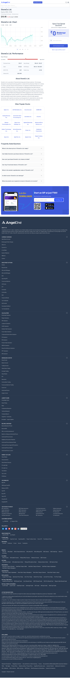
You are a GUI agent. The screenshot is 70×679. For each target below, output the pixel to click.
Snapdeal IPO (4, 501)
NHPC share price (22, 510)
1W (20, 49)
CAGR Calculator (5, 326)
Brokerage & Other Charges (7, 241)
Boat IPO (3, 493)
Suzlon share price (5, 510)
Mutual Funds (4, 267)
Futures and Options (6, 281)
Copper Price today (6, 576)
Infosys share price (57, 510)
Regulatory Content (17, 663)
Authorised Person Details (7, 447)
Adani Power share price (41, 510)
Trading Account (5, 365)
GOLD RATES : (5, 564)
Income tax (4, 387)
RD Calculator (4, 339)
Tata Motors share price (7, 513)
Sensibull (4, 543)
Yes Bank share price (6, 515)
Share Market (4, 373)
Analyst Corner (5, 393)
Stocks (3, 264)
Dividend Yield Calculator (7, 328)
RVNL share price (22, 511)
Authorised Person (5, 390)
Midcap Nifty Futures (25, 557)
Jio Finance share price (58, 513)
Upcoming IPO (5, 278)
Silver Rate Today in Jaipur (53, 572)
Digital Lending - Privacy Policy (25, 666)
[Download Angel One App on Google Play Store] (49, 204)
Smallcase (10, 543)
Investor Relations (5, 252)
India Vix (60, 551)
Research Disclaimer (6, 663)
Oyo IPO (3, 490)
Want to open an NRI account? (58, 49)
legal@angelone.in (37, 657)
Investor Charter (50, 666)
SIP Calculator (5, 320)
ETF (2, 286)
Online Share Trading (6, 368)
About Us (4, 244)
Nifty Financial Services (19, 551)
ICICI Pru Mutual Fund (48, 581)
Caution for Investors (50, 668)
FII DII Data (4, 476)
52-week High (4, 465)
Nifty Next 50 (29, 551)
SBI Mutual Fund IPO (6, 485)
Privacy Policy (14, 666)
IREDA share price (5, 511)
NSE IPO (3, 482)
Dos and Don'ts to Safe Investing (30, 663)
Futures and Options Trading (8, 384)
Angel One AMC (5, 534)
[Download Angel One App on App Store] (49, 207)
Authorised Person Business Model (9, 442)
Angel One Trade (13, 539)
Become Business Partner (7, 425)
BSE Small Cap (53, 551)
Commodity (4, 292)
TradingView (24, 543)
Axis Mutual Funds (27, 581)
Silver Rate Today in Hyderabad (9, 572)
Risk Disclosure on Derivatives (38, 668)
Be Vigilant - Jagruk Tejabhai (8, 419)
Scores (40, 663)
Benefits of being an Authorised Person (10, 434)
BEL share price (39, 515)
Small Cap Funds (20, 585)
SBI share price (22, 513)
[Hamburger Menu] (68, 2)
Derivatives (4, 379)
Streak (15, 543)
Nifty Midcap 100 (38, 551)
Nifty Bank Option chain (17, 562)
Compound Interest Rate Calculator (9, 334)
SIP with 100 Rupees (6, 270)
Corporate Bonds (5, 297)
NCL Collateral (5, 668)
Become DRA (4, 428)
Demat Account (5, 362)
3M (22, 49)
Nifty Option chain (6, 562)
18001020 (5, 521)
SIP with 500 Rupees (6, 273)
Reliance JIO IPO (5, 488)
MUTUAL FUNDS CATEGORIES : (9, 584)
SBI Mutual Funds (18, 581)
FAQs (3, 666)
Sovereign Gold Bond (6, 306)
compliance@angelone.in (22, 653)
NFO (2, 275)
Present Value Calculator (7, 342)
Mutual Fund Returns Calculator (8, 348)
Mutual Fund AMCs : (7, 579)
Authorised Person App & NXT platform (10, 445)
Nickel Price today (38, 576)
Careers (3, 258)
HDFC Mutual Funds (37, 581)
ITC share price (56, 511)
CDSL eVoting (12, 668)
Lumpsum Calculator (6, 323)
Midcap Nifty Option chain (31, 562)
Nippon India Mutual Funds (61, 581)
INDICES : (4, 550)
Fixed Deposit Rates (47, 539)
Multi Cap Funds (52, 585)
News (3, 405)
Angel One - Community (6, 416)
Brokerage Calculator (6, 315)
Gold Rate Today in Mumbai (8, 566)
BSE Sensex (46, 551)
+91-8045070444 (24, 656)
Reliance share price (57, 508)
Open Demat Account (38, 2)
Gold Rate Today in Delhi (21, 566)
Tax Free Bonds (5, 300)
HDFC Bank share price (23, 508)
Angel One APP (5, 539)
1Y (25, 49)
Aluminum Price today (18, 576)
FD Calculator (4, 337)
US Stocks (4, 284)
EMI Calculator (5, 353)
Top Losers (4, 473)
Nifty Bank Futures (14, 557)
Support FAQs (14, 521)
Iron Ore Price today (48, 576)
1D (17, 49)
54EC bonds (4, 303)
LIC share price (56, 515)
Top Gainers (4, 470)
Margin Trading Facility (31, 539)
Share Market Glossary (6, 462)
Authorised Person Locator (7, 450)
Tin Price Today (57, 576)
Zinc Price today (28, 576)
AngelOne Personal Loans (39, 666)
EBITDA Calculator (5, 345)
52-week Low (4, 468)
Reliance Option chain (43, 562)
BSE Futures (43, 557)
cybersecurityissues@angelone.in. (41, 656)
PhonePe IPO (4, 499)
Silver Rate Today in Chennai (39, 572)
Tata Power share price (24, 515)
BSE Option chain (54, 562)
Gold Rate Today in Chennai (34, 566)
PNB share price (39, 511)
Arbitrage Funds (29, 585)
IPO (2, 376)
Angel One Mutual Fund (7, 581)
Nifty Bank (10, 551)
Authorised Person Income (7, 436)
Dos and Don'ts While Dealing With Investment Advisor (55, 663)
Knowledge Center (5, 400)
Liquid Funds (12, 585)
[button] (22, 148)
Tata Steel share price (40, 508)
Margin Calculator (5, 318)
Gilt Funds (37, 585)
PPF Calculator (5, 350)
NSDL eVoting (20, 668)
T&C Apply (7, 666)
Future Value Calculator (6, 331)
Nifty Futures (5, 557)
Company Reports (5, 413)
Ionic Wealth (12, 534)
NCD (2, 295)
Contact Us (4, 247)
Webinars (4, 255)
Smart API (40, 539)
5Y (27, 49)
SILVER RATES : (5, 570)
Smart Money (4, 402)
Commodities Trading (6, 382)
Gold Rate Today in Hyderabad (49, 566)
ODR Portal (27, 668)
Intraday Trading (5, 371)
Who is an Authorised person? (8, 431)
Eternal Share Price (40, 513)
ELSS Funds (5, 585)
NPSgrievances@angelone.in (8, 654)
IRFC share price (5, 508)
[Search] (35, 5)
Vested (19, 543)
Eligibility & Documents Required (8, 439)
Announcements (5, 459)
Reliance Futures (35, 557)
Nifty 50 (4, 551)
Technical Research (6, 411)
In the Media (4, 250)
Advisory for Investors (60, 666)
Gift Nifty (4, 553)
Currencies (4, 289)
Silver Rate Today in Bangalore (25, 572)
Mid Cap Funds (44, 585)
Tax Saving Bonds (5, 308)
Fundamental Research (6, 408)
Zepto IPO (4, 496)
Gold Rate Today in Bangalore (9, 568)
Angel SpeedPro (21, 539)
